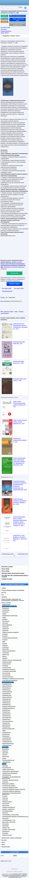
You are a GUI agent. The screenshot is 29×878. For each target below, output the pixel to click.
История (4, 643)
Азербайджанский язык (8, 708)
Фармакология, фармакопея (9, 773)
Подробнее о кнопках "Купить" (11, 35)
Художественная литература (10, 637)
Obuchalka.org (7, 874)
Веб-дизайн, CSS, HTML (8, 822)
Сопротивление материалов (9, 680)
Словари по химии (7, 579)
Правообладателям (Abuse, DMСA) (6, 32)
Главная (4, 588)
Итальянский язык (7, 691)
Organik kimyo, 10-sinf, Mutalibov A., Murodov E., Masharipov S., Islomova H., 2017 (20, 538)
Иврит (4, 730)
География (5, 665)
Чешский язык (6, 723)
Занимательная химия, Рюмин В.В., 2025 (19, 342)
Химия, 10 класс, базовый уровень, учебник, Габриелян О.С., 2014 (20, 421)
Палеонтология (6, 663)
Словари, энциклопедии (8, 829)
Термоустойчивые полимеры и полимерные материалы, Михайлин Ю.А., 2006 (19, 501)
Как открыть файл (5, 27)
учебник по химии (8, 311)
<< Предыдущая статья (7, 554)
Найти (3, 844)
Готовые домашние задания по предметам (13, 590)
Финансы (4, 754)
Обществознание (7, 662)
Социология (5, 628)
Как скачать (4, 29)
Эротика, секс (6, 827)
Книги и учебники (6, 602)
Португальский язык (7, 721)
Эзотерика (5, 765)
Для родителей (6, 675)
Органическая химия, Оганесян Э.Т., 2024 (18, 362)
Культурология (6, 673)
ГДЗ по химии (5, 568)
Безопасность (6, 831)
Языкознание (5, 736)
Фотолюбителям (6, 767)
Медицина (5, 812)
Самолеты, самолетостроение (10, 780)
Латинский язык (6, 693)
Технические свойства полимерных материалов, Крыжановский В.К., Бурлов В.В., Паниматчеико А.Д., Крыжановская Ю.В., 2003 (20, 485)
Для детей (5, 623)
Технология (5, 626)
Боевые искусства (7, 835)
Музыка (4, 656)
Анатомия (5, 634)
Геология (4, 796)
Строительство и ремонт (8, 785)
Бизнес (4, 758)
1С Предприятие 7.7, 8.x (8, 820)
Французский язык (7, 686)
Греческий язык (6, 715)
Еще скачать (4, 18)
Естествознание (6, 667)
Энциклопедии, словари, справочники (12, 837)
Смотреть (4, 21)
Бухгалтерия (5, 756)
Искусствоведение (7, 624)
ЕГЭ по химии (5, 571)
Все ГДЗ (4, 592)
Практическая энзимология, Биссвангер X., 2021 (19, 440)
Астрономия (5, 652)
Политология (5, 621)
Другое (3, 842)
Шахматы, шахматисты (8, 809)
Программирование (7, 811)
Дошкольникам (6, 604)
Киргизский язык (6, 739)
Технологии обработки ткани (9, 787)
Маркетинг (5, 751)
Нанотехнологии (6, 775)
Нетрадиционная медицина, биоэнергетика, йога (15, 816)
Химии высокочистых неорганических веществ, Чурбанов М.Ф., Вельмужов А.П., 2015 (20, 326)
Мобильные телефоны (8, 783)
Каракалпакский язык (8, 743)
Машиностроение (7, 801)
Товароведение (6, 762)
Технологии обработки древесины (11, 791)
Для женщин (5, 803)
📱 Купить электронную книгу (17, 19)
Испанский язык (6, 687)
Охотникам (5, 781)
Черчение (5, 645)
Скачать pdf (14, 273)
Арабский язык (6, 710)
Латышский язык (6, 717)
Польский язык (6, 719)
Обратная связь (6, 846)
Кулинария (5, 833)
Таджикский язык (6, 745)
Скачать (4, 15)
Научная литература (7, 676)
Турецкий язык (6, 712)
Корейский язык (6, 704)
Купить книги (14, 284)
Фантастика (5, 818)
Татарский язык (6, 700)
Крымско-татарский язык (8, 706)
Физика (4, 613)
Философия (5, 649)
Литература (5, 611)
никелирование (5, 313)
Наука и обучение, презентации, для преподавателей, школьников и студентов (13, 600)
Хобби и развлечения (8, 769)
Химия (4, 617)
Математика (5, 608)
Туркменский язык (7, 741)
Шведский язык (6, 725)
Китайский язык (6, 732)
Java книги (5, 799)
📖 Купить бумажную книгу (17, 15)
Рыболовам (5, 825)
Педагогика (5, 630)
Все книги (4, 840)
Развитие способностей (8, 807)
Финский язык (6, 734)
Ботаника (4, 636)
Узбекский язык (6, 702)
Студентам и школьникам (9, 671)
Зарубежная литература (8, 669)
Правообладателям (7, 291)
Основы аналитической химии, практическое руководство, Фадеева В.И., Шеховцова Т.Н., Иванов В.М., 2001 (19, 461)
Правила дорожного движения (10, 632)
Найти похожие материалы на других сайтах (17, 24)
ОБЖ (3, 641)
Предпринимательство (8, 760)
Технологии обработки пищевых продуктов (13, 789)
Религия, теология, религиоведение (11, 660)
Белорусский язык (7, 697)
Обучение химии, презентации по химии (13, 573)
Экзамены (4, 597)
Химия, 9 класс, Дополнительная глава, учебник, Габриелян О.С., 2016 (20, 404)
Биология (4, 619)
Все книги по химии (7, 566)
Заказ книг (5, 798)
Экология (4, 658)
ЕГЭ (3, 594)
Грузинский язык (6, 738)
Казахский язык (6, 713)
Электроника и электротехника (10, 771)
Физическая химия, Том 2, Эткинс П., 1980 (20, 379)
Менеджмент (5, 749)
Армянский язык (6, 699)
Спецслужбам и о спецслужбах (10, 814)
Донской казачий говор (8, 728)
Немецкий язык (6, 689)
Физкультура (5, 654)
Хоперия (21, 311)
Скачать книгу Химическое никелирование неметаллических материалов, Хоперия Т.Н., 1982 (13, 265)
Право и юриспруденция (8, 650)
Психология (5, 647)
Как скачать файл (6, 288)
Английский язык (6, 684)
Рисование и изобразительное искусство (13, 678)
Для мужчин (5, 824)
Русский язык (5, 610)
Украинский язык (6, 695)
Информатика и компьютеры (10, 615)
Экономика (5, 752)
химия (16, 311)
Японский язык (6, 726)
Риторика (4, 639)
